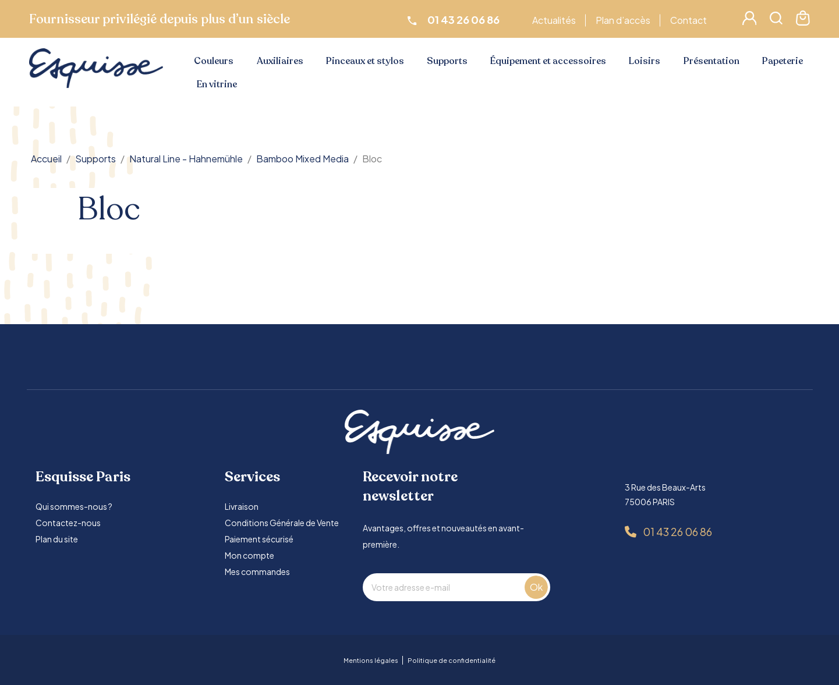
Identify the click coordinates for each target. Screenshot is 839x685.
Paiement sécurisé (259, 539)
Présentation (711, 61)
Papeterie (782, 61)
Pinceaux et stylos (365, 61)
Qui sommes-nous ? (74, 506)
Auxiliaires (280, 61)
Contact (690, 20)
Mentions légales (371, 660)
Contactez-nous (68, 522)
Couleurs (213, 61)
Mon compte (249, 555)
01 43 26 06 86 (677, 531)
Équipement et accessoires (548, 61)
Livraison (242, 506)
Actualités (556, 20)
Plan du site (57, 539)
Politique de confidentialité (451, 660)
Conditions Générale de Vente (282, 522)
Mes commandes (257, 571)
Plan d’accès (624, 20)
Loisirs (644, 61)
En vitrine (217, 84)
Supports (447, 61)
